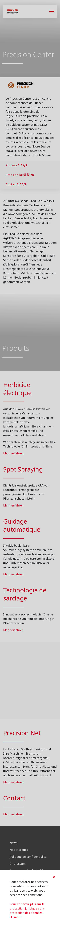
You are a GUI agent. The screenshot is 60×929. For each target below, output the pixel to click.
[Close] (54, 877)
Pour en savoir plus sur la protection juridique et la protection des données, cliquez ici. (27, 910)
